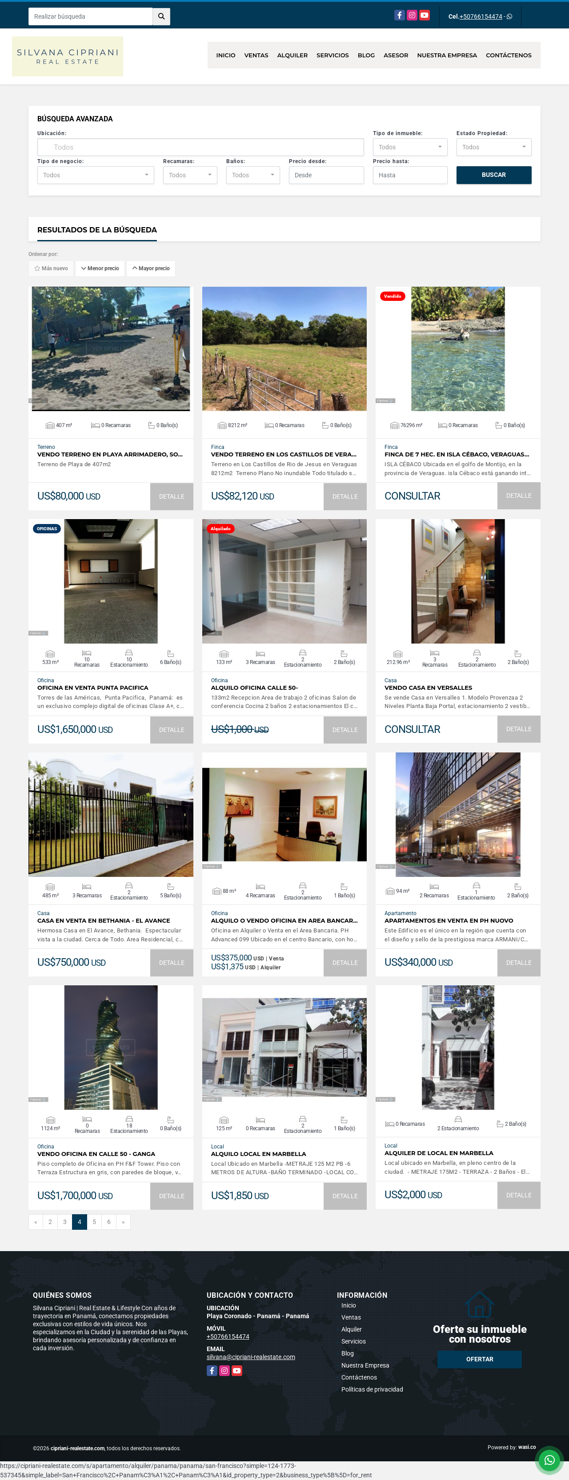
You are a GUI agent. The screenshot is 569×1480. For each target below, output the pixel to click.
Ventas (256, 55)
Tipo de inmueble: (398, 133)
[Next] (123, 1222)
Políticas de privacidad (372, 1389)
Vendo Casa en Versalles (428, 687)
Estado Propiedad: (482, 133)
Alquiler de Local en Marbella (439, 1153)
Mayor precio (151, 269)
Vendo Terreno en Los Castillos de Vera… (284, 454)
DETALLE (171, 496)
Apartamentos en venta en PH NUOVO (449, 920)
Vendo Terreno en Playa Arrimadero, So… (110, 454)
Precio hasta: (391, 161)
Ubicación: (52, 133)
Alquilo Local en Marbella (258, 1154)
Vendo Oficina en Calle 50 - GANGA (96, 1154)
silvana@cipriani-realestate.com (251, 1356)
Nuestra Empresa (447, 55)
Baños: (235, 161)
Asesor (396, 55)
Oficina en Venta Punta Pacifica (92, 687)
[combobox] (410, 147)
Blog (366, 55)
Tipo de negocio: (60, 161)
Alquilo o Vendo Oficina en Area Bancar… (284, 920)
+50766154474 (481, 16)
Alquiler (292, 55)
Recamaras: (179, 161)
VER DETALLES (110, 349)
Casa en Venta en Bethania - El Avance (103, 920)
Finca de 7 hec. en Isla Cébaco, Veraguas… (457, 454)
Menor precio (100, 269)
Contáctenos (509, 55)
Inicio (226, 55)
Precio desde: (308, 161)
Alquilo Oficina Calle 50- (254, 687)
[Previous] (35, 1222)
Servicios (333, 55)
